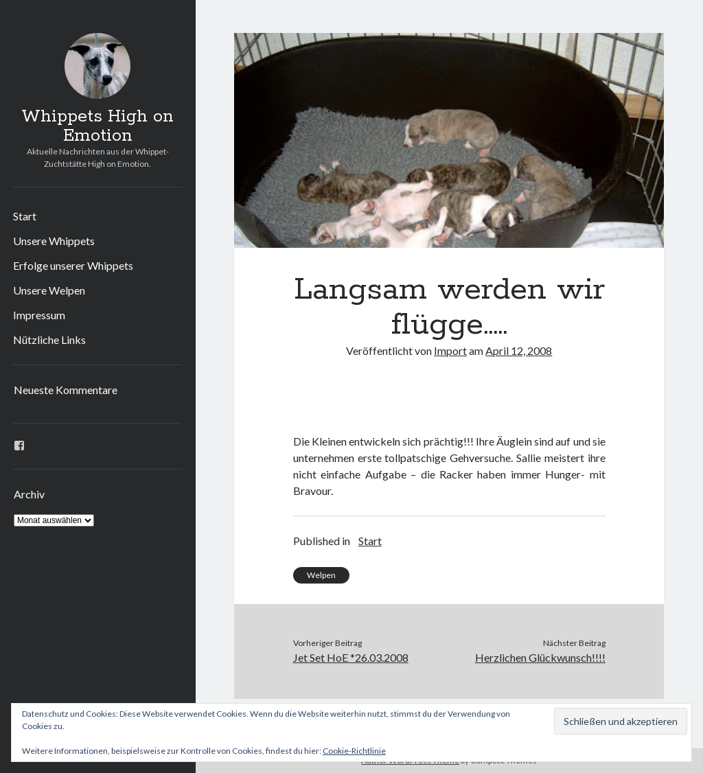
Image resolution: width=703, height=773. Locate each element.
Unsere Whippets (54, 240)
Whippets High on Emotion (97, 126)
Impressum (39, 314)
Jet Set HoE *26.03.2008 (350, 657)
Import (450, 350)
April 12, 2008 (518, 350)
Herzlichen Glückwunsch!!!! (540, 657)
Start (24, 215)
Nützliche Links (49, 339)
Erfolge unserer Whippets (73, 265)
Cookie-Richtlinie (354, 751)
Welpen (321, 575)
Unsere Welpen (49, 290)
